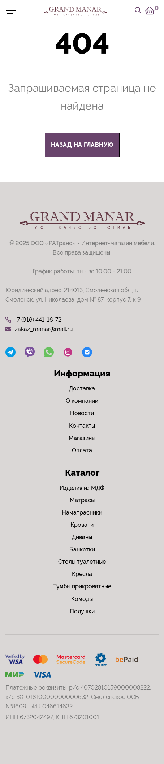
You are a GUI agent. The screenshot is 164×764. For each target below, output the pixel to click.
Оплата (82, 450)
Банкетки (82, 549)
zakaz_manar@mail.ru (39, 329)
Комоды (82, 599)
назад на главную (82, 144)
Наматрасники (82, 512)
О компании (82, 400)
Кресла (82, 574)
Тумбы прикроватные (82, 586)
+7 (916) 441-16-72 (33, 320)
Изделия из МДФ (82, 488)
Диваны (82, 537)
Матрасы (82, 500)
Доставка (82, 388)
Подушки (82, 611)
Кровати (82, 524)
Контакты (82, 425)
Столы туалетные (82, 561)
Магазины (82, 438)
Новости (82, 413)
